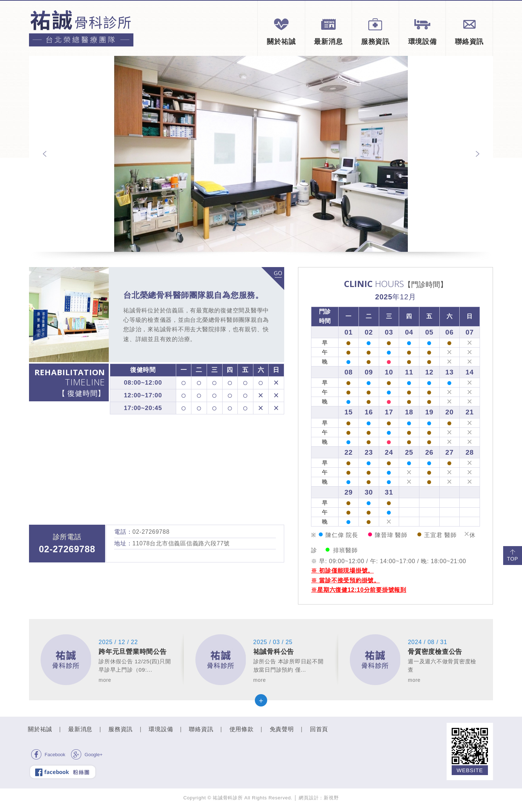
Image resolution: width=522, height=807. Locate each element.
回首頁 (319, 729)
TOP (512, 555)
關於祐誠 (281, 31)
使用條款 (241, 729)
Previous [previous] (44, 153)
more (272, 278)
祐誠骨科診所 (81, 28)
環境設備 (422, 31)
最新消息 (328, 31)
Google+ (87, 754)
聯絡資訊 (469, 31)
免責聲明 (282, 729)
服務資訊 (375, 31)
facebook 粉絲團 (62, 771)
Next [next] (477, 153)
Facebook (48, 754)
